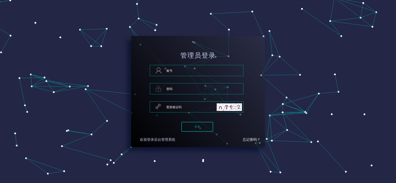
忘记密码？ (251, 140)
